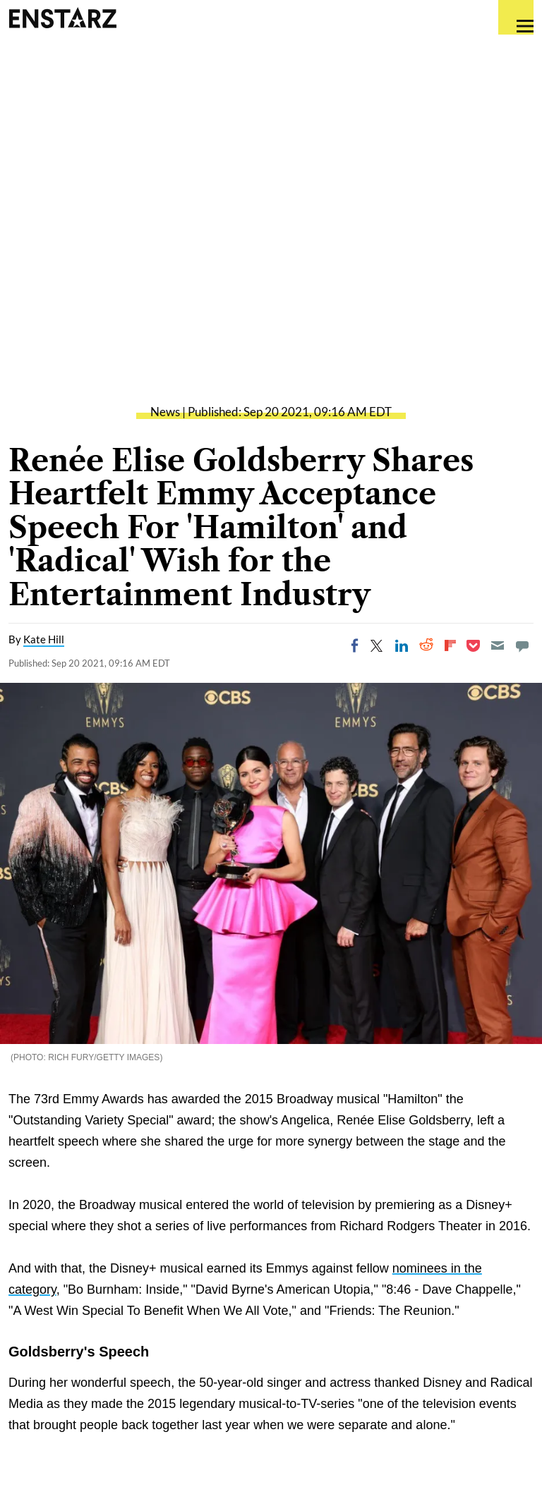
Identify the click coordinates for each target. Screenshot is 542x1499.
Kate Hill (43, 639)
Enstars (62, 17)
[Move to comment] (522, 645)
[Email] (497, 645)
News (165, 411)
